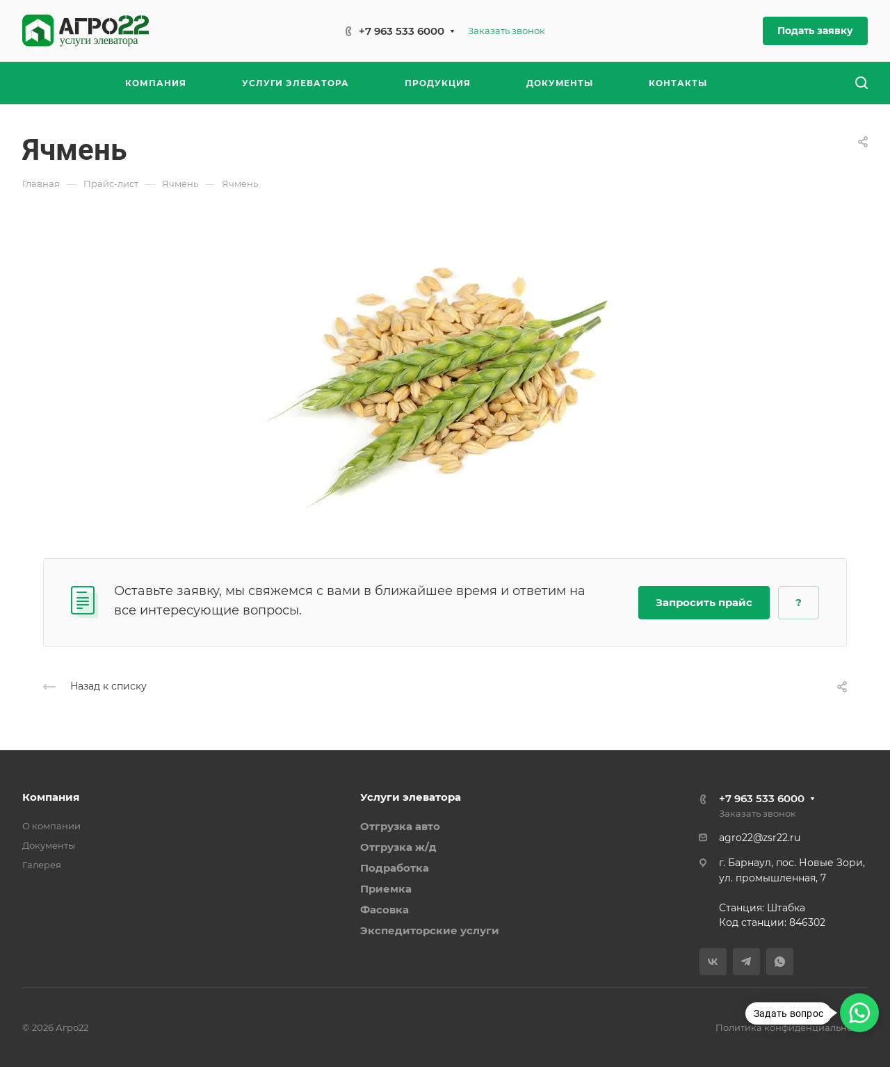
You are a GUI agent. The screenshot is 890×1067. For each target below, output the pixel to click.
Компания (50, 797)
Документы (48, 845)
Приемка (386, 888)
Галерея (41, 864)
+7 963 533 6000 (401, 31)
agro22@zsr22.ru (759, 837)
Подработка (394, 867)
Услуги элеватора (410, 797)
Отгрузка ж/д (398, 847)
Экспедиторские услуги (429, 930)
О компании (51, 825)
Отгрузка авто (400, 826)
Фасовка (384, 909)
